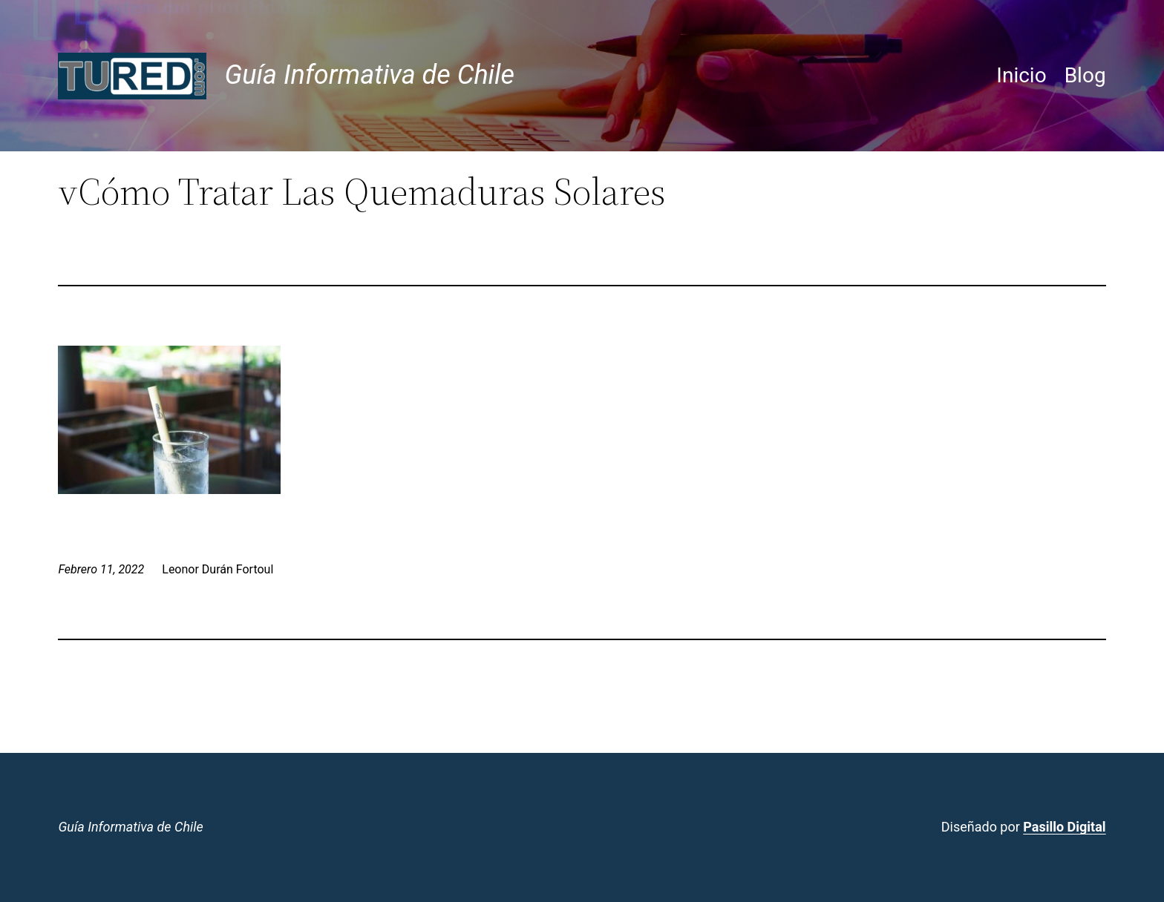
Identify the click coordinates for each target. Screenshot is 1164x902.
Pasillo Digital (1064, 826)
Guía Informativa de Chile (369, 74)
